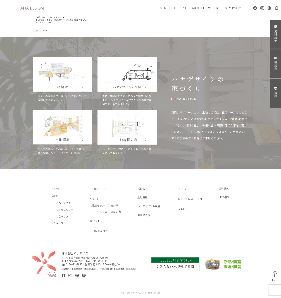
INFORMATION (189, 199)
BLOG (181, 189)
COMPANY (232, 8)
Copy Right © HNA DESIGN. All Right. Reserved (140, 293)
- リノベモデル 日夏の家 (105, 211)
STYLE (184, 8)
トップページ (41, 22)
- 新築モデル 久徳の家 (104, 205)
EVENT (182, 209)
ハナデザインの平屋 (148, 206)
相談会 (141, 188)
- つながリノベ (61, 216)
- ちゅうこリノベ (62, 209)
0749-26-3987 (75, 261)
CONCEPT (167, 8)
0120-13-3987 (74, 264)
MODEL (198, 8)
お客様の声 (143, 215)
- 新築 (55, 196)
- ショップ (57, 223)
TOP (36, 30)
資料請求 (224, 188)
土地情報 (142, 197)
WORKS (214, 8)
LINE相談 (224, 197)
